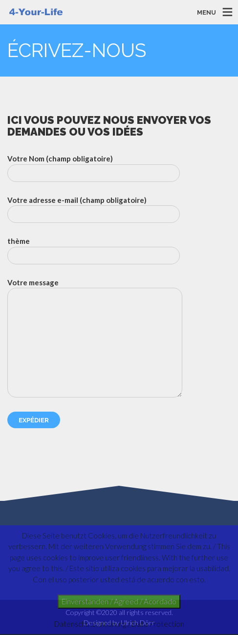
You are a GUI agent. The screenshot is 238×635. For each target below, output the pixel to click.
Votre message (94, 338)
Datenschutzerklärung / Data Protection (119, 623)
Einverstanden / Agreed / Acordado (119, 601)
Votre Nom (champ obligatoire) (93, 168)
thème (93, 250)
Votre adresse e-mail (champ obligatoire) (93, 209)
